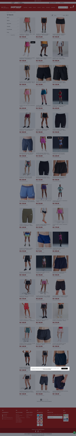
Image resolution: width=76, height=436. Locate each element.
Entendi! (64, 368)
